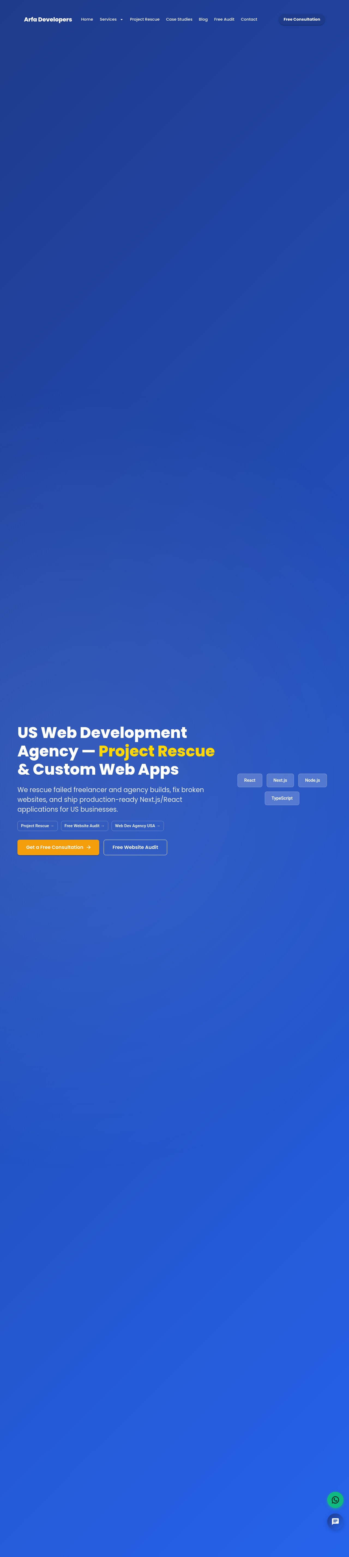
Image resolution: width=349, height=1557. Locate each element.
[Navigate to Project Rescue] (145, 19)
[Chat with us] (335, 1521)
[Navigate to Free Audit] (224, 19)
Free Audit (224, 19)
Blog (203, 19)
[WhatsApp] (335, 1500)
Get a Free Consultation (58, 847)
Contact (249, 19)
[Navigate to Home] (87, 19)
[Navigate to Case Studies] (179, 19)
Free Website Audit (135, 847)
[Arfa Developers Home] (48, 19)
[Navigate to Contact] (249, 19)
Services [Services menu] (111, 19)
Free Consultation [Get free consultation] (302, 19)
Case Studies (179, 19)
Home (87, 19)
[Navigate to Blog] (203, 19)
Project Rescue (145, 19)
